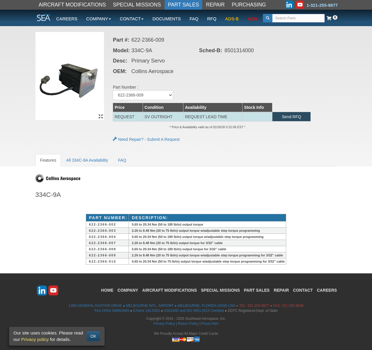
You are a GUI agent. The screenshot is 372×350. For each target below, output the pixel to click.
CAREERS (67, 18)
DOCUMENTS (166, 18)
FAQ (194, 18)
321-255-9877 (258, 306)
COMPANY (127, 290)
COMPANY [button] (98, 18)
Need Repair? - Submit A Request (146, 139)
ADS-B (232, 18)
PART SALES (183, 5)
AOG (252, 18)
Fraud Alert (210, 324)
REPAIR (215, 5)
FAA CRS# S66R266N (111, 311)
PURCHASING (249, 5)
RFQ (211, 18)
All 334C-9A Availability (87, 160)
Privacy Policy (164, 324)
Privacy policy (35, 339)
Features (48, 160)
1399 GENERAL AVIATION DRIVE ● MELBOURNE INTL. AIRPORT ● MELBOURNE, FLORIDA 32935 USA (152, 306)
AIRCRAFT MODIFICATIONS (72, 5)
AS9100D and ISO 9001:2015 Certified (194, 311)
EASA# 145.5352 (146, 311)
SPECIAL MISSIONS (137, 5)
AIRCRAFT (169, 290)
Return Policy (188, 324)
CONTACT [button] (132, 18)
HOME (107, 290)
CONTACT (303, 290)
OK (93, 336)
